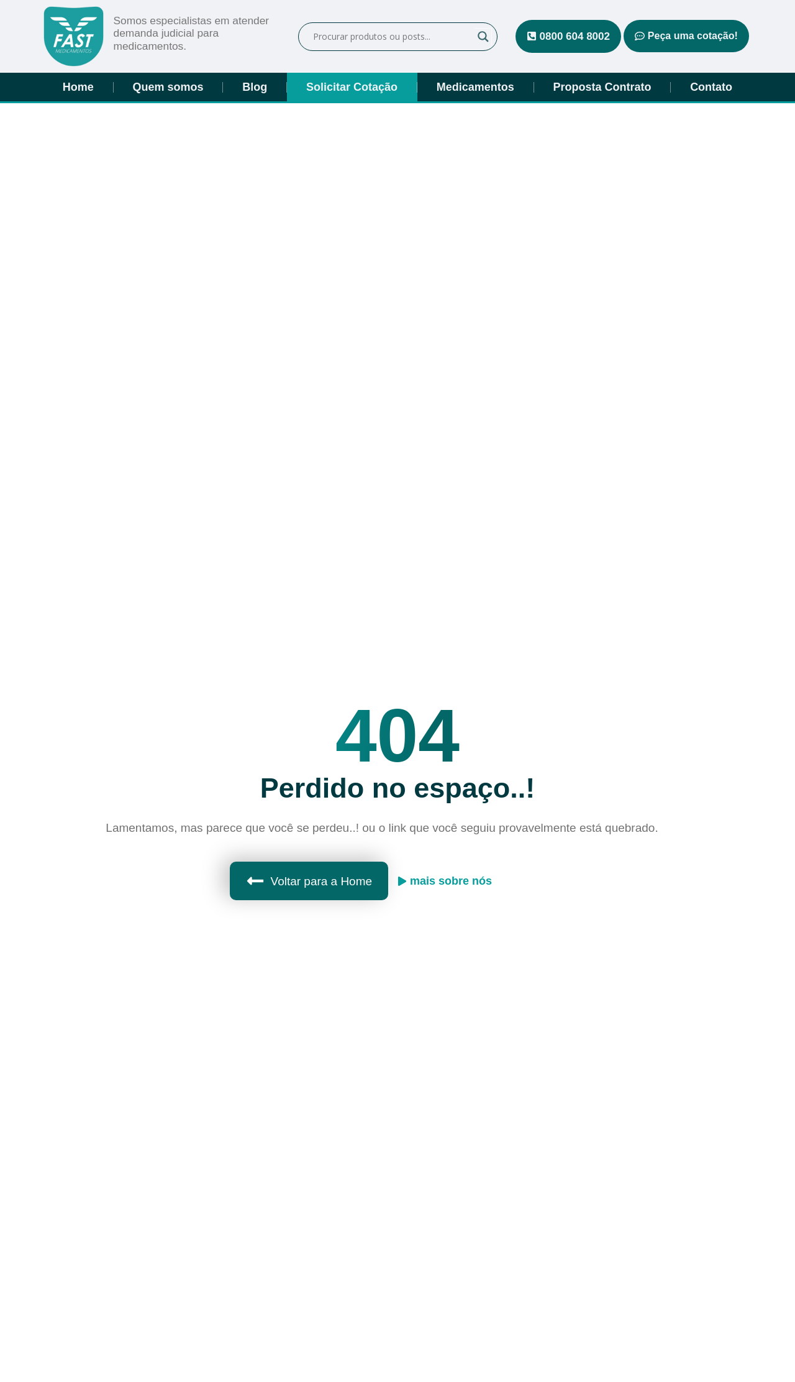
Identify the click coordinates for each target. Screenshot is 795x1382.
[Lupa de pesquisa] (483, 36)
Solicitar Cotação (352, 87)
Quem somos (168, 87)
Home (78, 87)
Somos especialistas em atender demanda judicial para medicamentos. (194, 33)
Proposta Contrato (602, 87)
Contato (711, 87)
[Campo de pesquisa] (392, 36)
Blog (254, 87)
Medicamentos (475, 87)
